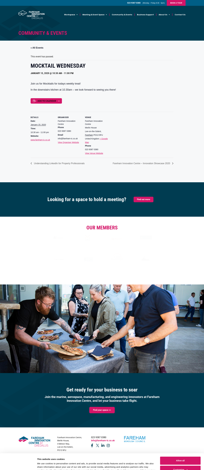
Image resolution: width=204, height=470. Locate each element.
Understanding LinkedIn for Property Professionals (59, 163)
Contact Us (180, 14)
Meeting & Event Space (94, 14)
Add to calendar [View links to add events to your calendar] (47, 101)
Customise (180, 453)
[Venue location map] (127, 131)
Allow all (180, 444)
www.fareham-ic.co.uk (40, 140)
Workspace (71, 14)
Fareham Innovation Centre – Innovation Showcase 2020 (142, 163)
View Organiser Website (68, 142)
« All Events (37, 48)
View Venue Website (94, 153)
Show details (43, 462)
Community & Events (122, 14)
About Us (164, 14)
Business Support (145, 14)
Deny (180, 462)
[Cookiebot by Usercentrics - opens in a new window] (18, 464)
